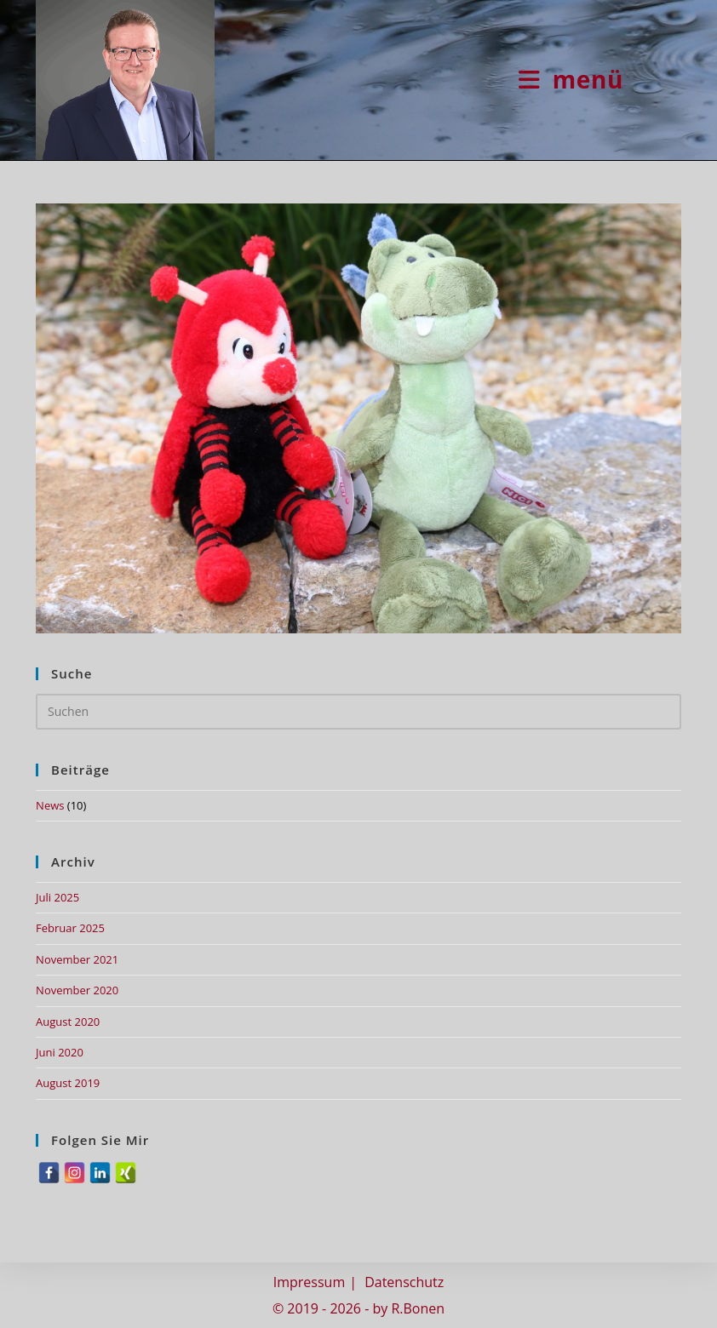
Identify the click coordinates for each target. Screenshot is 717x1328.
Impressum (309, 1282)
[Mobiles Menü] (571, 79)
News (50, 805)
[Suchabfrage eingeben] (358, 711)
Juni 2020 (59, 1052)
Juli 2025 (57, 897)
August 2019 (68, 1082)
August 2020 (68, 1021)
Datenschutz (404, 1282)
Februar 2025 (70, 928)
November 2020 (77, 990)
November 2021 (77, 959)
